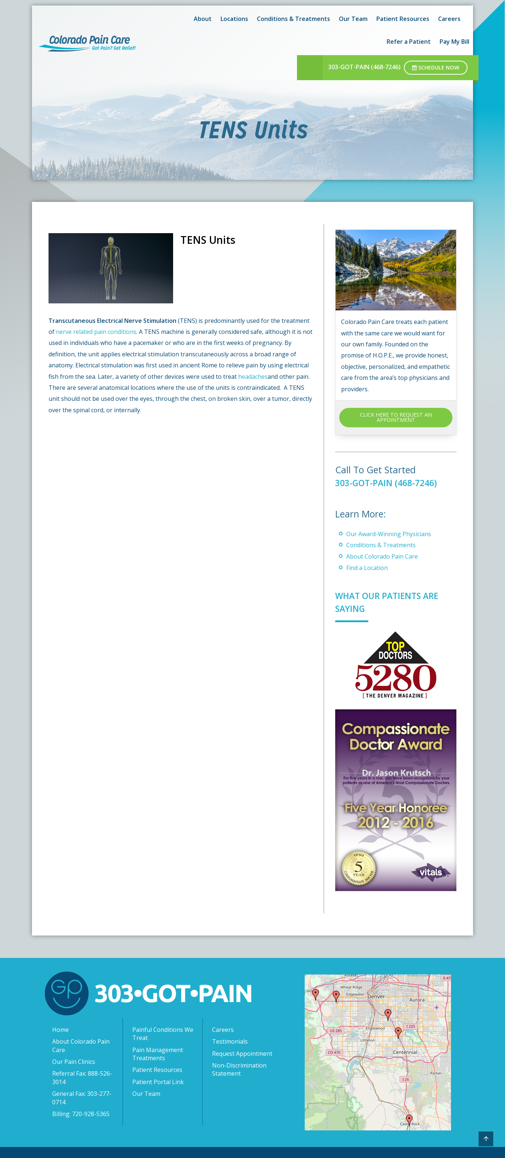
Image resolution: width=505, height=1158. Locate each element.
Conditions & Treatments (293, 19)
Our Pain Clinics (73, 1062)
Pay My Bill (454, 42)
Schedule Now (435, 67)
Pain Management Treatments (157, 1054)
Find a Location (367, 568)
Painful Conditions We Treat (162, 1034)
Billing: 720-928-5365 (81, 1114)
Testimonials (230, 1041)
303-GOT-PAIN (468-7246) (364, 67)
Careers (449, 19)
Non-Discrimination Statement (239, 1069)
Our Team (353, 19)
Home (60, 1030)
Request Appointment (242, 1054)
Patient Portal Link (158, 1082)
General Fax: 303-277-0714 (81, 1098)
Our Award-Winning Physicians (388, 534)
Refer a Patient (409, 42)
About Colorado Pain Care (382, 556)
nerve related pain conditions (96, 332)
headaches (253, 377)
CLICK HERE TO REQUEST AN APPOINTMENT (396, 417)
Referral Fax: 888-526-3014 (82, 1077)
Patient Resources (402, 19)
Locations (234, 19)
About (203, 19)
